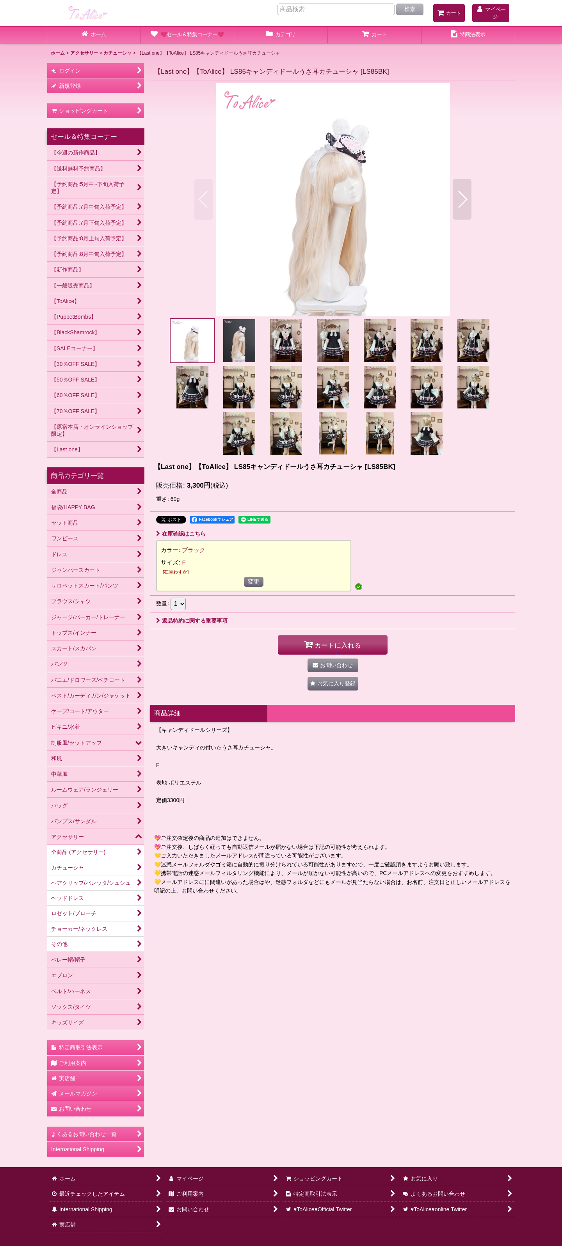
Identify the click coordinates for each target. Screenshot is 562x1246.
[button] (203, 199)
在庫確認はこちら (181, 534)
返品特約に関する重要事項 (192, 621)
